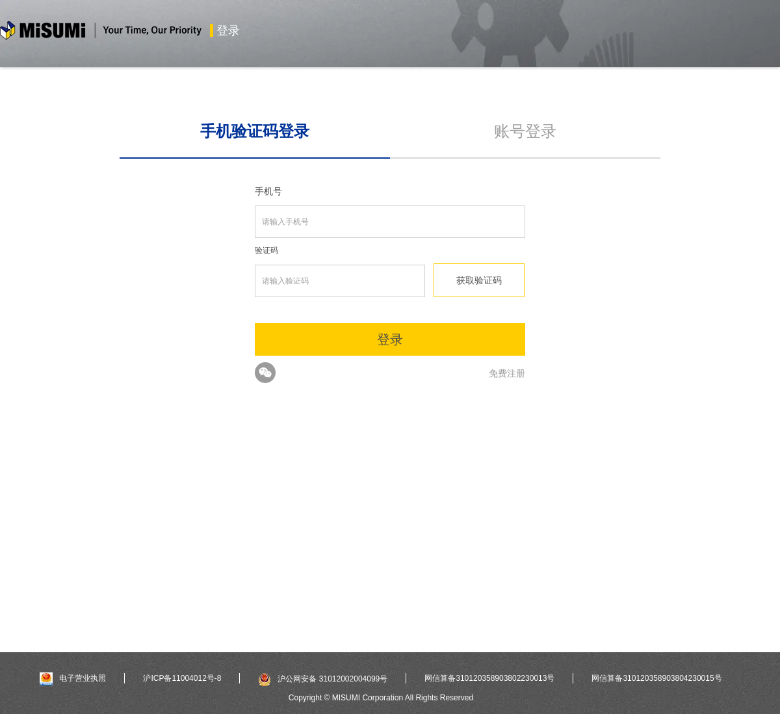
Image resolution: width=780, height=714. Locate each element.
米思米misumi (101, 32)
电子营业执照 (73, 678)
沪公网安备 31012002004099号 (322, 678)
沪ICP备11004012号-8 (182, 678)
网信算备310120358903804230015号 (657, 678)
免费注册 (507, 373)
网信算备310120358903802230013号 (489, 678)
